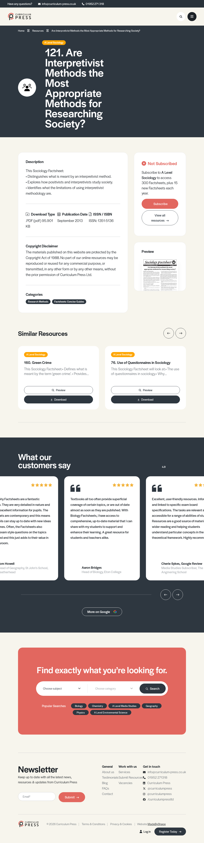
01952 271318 (157, 777)
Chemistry (97, 706)
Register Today (170, 831)
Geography (152, 706)
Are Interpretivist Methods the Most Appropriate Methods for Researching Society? (95, 30)
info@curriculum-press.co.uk (59, 4)
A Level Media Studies (124, 706)
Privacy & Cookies (121, 824)
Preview (58, 390)
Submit (72, 797)
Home (21, 30)
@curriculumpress (160, 788)
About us (108, 772)
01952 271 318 (95, 4)
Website (151, 824)
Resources (38, 30)
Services (124, 772)
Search (152, 688)
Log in (145, 831)
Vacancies (125, 782)
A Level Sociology (53, 42)
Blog (105, 782)
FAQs (105, 788)
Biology (79, 706)
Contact (107, 793)
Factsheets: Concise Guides (69, 301)
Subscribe (160, 203)
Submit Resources (131, 777)
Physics (81, 712)
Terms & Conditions (93, 824)
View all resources (160, 218)
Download (58, 399)
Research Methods (38, 301)
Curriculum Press (158, 782)
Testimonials (110, 777)
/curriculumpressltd (161, 799)
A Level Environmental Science (110, 712)
